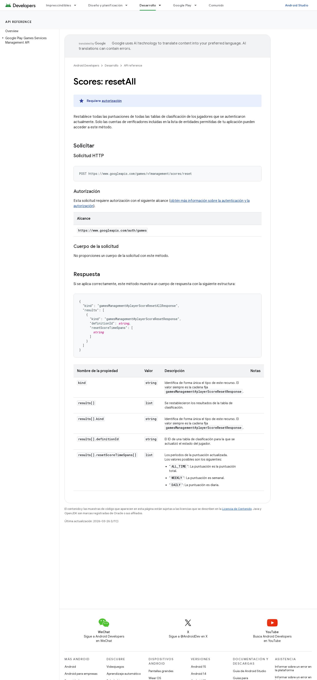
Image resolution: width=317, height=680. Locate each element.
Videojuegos (115, 667)
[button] (28, 40)
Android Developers (86, 65)
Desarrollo (111, 65)
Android (70, 667)
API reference (18, 22)
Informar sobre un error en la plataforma (293, 668)
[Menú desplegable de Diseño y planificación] (128, 5)
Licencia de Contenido (237, 509)
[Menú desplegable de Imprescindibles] (77, 5)
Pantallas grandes (161, 671)
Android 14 (198, 674)
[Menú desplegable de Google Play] (197, 5)
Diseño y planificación (105, 5)
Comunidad (217, 5)
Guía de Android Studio (249, 671)
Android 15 (198, 667)
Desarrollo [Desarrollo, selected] (148, 5)
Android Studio (296, 5)
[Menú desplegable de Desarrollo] (162, 5)
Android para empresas (81, 674)
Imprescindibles (58, 5)
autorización (112, 101)
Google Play (182, 5)
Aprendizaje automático (124, 674)
